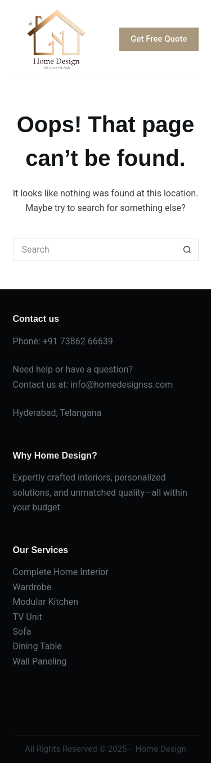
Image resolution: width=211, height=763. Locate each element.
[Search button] (187, 250)
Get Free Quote (159, 39)
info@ (82, 384)
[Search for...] (94, 250)
